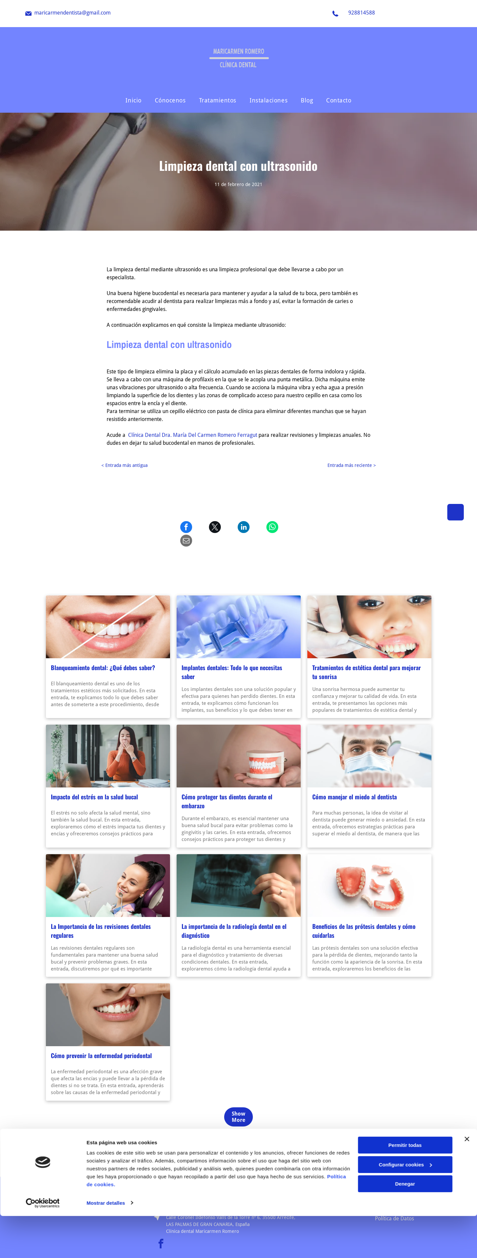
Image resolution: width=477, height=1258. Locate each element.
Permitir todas (405, 1187)
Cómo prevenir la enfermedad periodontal (101, 1042)
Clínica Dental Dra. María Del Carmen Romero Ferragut (192, 435)
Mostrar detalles (105, 1245)
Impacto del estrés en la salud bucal (94, 783)
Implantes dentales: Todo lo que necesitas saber (232, 658)
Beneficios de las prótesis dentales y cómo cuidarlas (364, 917)
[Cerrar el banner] (466, 1181)
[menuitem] (133, 100)
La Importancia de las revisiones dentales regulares (101, 917)
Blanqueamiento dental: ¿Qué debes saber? (103, 654)
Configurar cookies (405, 1206)
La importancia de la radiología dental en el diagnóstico (234, 917)
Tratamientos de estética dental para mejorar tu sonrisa (366, 658)
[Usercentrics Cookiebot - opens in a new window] (43, 1245)
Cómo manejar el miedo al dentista (354, 783)
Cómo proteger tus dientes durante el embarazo (227, 787)
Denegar (405, 1226)
